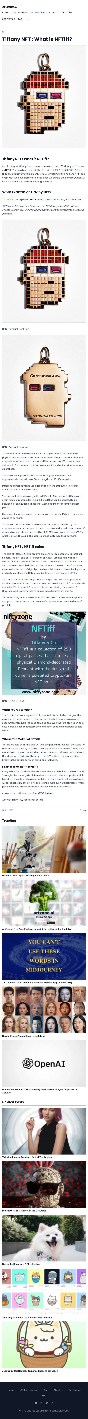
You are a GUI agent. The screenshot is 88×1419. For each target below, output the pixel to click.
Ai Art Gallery (19, 12)
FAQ (20, 19)
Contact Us (8, 19)
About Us (67, 12)
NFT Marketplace (40, 12)
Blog (56, 12)
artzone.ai (9, 6)
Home (5, 12)
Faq (44, 1395)
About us (58, 1390)
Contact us (74, 1390)
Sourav (83, 810)
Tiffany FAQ (17, 800)
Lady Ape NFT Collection (40, 793)
